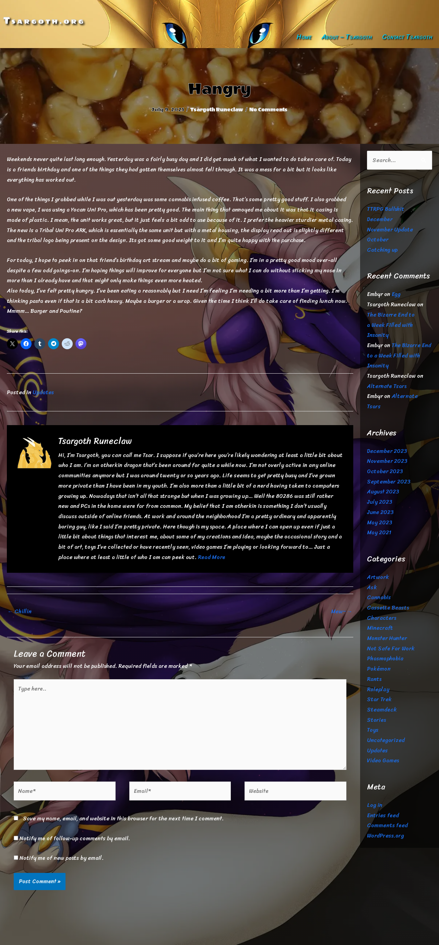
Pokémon (379, 669)
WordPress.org (385, 836)
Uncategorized (386, 740)
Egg (396, 294)
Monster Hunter (387, 638)
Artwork (378, 577)
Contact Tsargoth (407, 37)
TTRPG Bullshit (385, 209)
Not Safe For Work (391, 648)
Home (303, 37)
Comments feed (387, 825)
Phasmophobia (385, 658)
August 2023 (383, 492)
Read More (211, 557)
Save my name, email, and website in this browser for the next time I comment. (123, 818)
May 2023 (379, 522)
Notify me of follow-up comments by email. (75, 838)
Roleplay (378, 689)
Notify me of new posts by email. (62, 858)
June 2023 (380, 512)
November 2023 (387, 461)
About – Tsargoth (346, 37)
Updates (43, 392)
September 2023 (389, 482)
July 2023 (379, 502)
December (379, 219)
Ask (372, 587)
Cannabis (379, 597)
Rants (374, 679)
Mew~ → (342, 611)
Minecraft (380, 628)
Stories (376, 720)
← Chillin (20, 611)
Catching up (382, 250)
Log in (374, 805)
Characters (381, 618)
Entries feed (383, 815)
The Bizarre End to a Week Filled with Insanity (391, 325)
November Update (390, 230)
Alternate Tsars (386, 386)
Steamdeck (382, 710)
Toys (372, 730)
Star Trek (379, 699)
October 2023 (385, 471)
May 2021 (379, 532)
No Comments (268, 110)
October (377, 239)
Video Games (383, 760)
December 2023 (387, 451)
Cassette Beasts (388, 608)
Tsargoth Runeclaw (216, 110)
